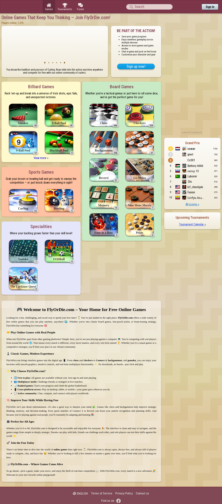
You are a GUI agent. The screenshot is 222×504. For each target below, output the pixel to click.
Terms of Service (101, 493)
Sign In (210, 7)
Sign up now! (136, 66)
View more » (41, 158)
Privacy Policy (124, 493)
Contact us (142, 493)
